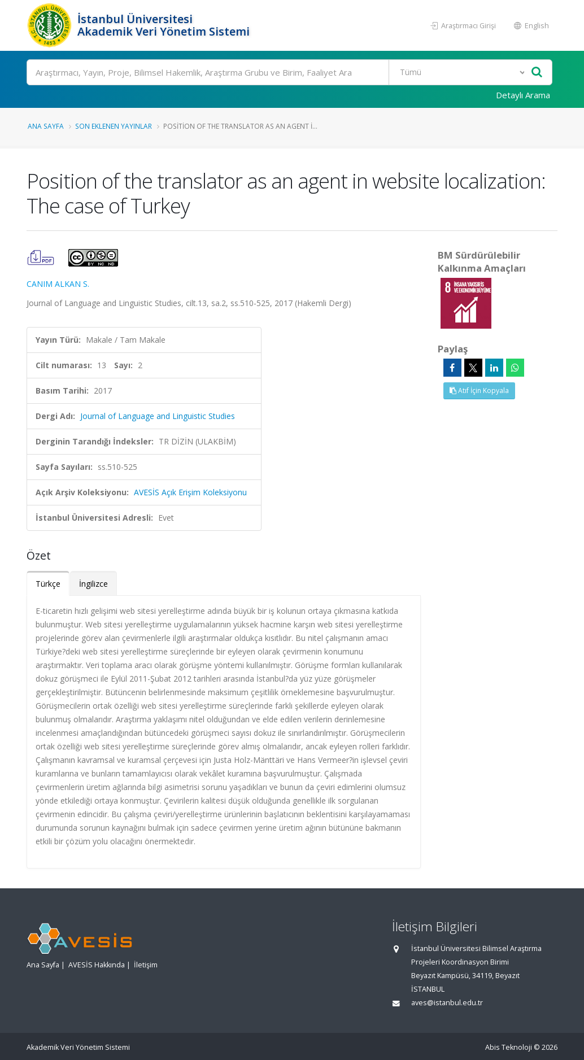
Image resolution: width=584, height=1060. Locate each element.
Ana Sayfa (46, 125)
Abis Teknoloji (508, 1047)
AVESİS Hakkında (96, 965)
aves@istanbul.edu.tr (447, 1002)
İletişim (146, 965)
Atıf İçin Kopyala (479, 390)
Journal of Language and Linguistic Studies (157, 416)
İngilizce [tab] (93, 583)
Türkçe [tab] (48, 583)
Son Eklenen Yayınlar (113, 125)
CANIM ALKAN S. (58, 283)
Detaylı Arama (523, 95)
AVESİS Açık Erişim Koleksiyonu (190, 492)
